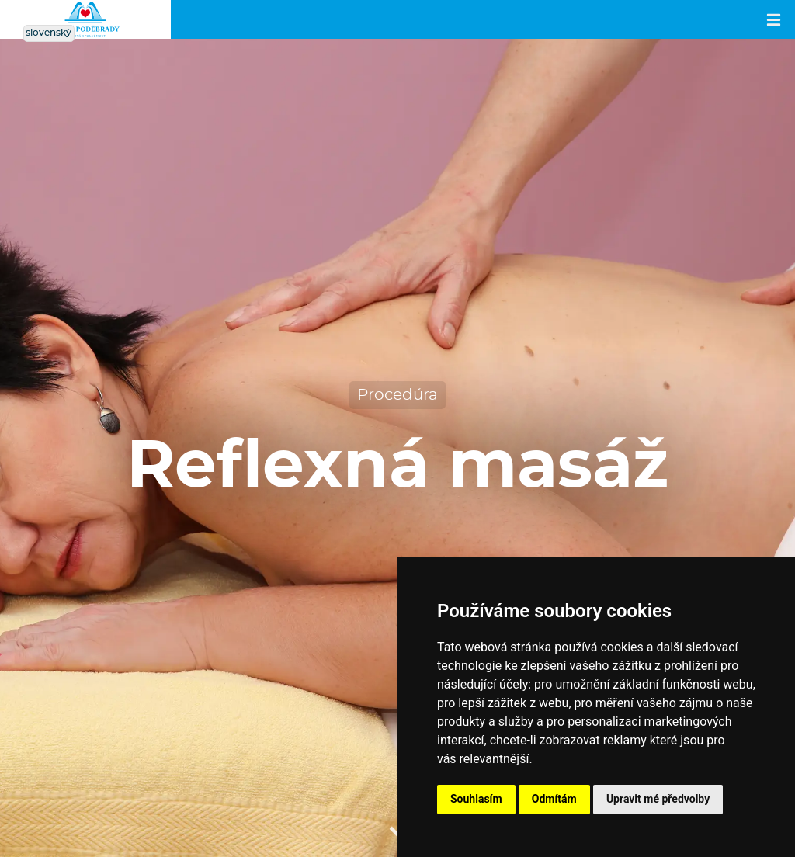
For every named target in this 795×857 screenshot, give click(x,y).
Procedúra (397, 395)
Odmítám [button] (554, 799)
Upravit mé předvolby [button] (658, 799)
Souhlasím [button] (476, 799)
